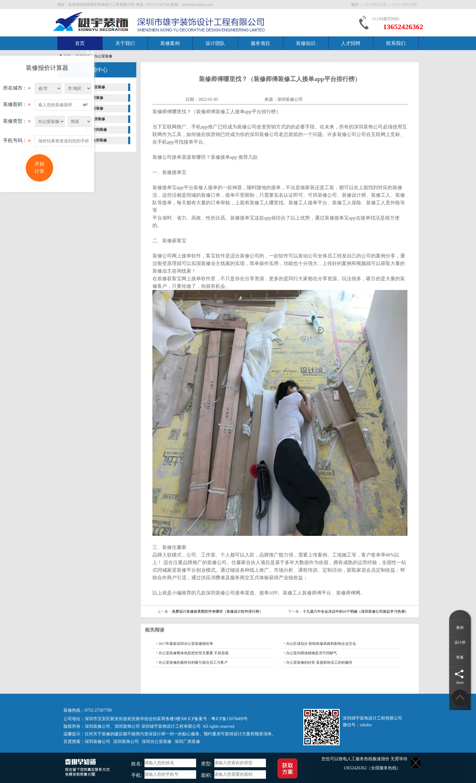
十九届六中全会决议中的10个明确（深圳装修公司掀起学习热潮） (355, 611)
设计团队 (215, 43)
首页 (80, 43)
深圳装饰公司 (127, 726)
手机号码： (17, 142)
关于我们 (125, 43)
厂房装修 (96, 98)
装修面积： (17, 106)
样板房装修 (96, 119)
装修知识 (305, 43)
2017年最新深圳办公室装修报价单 (185, 644)
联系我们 (396, 43)
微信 (355, 4)
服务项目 (260, 43)
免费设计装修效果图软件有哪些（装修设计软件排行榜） (217, 611)
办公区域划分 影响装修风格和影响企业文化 (321, 644)
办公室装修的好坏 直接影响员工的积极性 (319, 662)
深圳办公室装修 (157, 741)
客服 (460, 657)
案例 (460, 627)
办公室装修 (103, 56)
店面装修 (96, 108)
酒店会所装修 (96, 140)
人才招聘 (350, 43)
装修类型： (17, 122)
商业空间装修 (96, 130)
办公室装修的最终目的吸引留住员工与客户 (193, 662)
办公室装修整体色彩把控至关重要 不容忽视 (193, 653)
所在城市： (17, 89)
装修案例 (170, 43)
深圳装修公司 (290, 99)
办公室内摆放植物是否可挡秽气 (311, 653)
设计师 (459, 642)
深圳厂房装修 (187, 741)
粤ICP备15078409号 (229, 719)
